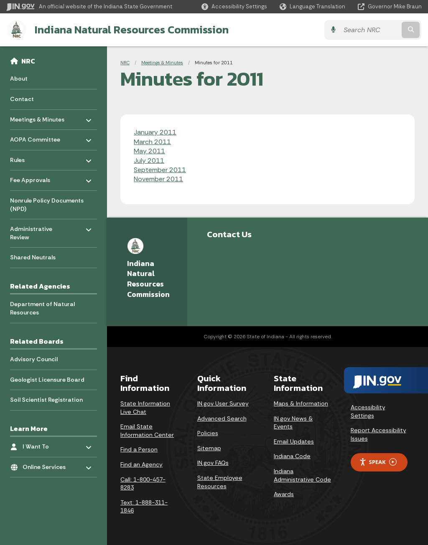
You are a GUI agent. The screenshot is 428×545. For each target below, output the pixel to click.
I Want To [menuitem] (47, 444)
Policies (207, 433)
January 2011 (155, 132)
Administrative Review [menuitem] (34, 231)
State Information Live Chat (145, 408)
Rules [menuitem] (34, 157)
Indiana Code (292, 456)
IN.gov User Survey (223, 403)
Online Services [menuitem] (47, 464)
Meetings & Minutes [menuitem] (37, 117)
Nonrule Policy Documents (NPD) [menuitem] (47, 205)
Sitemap (209, 448)
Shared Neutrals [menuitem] (33, 257)
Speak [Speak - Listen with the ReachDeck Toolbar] (378, 462)
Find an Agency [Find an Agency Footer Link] (141, 464)
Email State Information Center (147, 431)
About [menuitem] (19, 78)
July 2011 (149, 160)
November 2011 (158, 179)
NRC (28, 61)
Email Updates (294, 441)
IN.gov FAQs (213, 462)
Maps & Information (301, 403)
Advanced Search (222, 418)
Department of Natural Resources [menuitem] (42, 308)
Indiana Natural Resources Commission (131, 30)
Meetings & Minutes (162, 63)
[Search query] (371, 30)
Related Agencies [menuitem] (40, 286)
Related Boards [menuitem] (37, 341)
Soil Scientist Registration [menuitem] (46, 399)
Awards (284, 494)
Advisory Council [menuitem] (34, 359)
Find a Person (139, 449)
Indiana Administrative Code (302, 475)
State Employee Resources (219, 482)
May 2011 (149, 151)
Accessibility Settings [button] (368, 411)
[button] (234, 6)
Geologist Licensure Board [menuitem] (47, 379)
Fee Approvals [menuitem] (34, 178)
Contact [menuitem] (22, 99)
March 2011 (152, 141)
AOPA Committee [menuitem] (35, 137)
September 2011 (160, 169)
